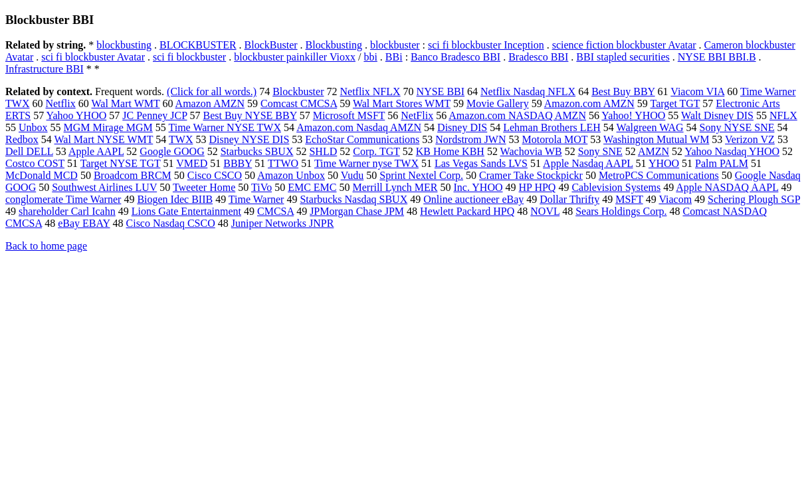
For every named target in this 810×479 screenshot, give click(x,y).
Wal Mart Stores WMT (402, 103)
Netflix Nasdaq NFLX (527, 91)
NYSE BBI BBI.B (717, 57)
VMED (191, 163)
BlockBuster (271, 45)
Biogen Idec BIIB (175, 199)
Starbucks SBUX (257, 151)
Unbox (33, 127)
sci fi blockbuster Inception (486, 45)
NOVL (544, 211)
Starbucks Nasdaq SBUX (353, 199)
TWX (181, 139)
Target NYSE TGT (120, 163)
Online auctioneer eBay (473, 199)
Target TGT (675, 103)
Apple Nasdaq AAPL (588, 163)
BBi (394, 57)
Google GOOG (172, 151)
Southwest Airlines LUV (104, 187)
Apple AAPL (96, 151)
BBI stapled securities (622, 57)
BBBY (237, 163)
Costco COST (34, 163)
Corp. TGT (376, 151)
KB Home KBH (450, 151)
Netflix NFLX (370, 91)
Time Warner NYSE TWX (225, 127)
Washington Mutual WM (656, 139)
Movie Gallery (497, 103)
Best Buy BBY (623, 91)
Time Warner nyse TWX (366, 163)
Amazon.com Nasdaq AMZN (358, 127)
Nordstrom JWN (470, 139)
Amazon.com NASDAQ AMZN (517, 115)
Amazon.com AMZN (589, 103)
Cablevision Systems (615, 187)
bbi (370, 57)
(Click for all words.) (211, 91)
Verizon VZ (750, 139)
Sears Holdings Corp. (620, 211)
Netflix (60, 103)
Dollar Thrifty (569, 199)
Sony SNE (600, 151)
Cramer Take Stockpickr (531, 175)
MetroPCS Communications (659, 175)
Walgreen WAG (650, 127)
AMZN (653, 151)
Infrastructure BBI (44, 69)
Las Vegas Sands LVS (481, 163)
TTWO (283, 163)
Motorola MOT (555, 139)
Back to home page (46, 245)
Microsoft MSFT (349, 115)
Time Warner (256, 199)
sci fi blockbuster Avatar (93, 57)
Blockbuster (298, 91)
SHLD (323, 151)
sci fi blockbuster (189, 57)
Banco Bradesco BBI (455, 57)
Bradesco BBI (538, 57)
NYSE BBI (440, 91)
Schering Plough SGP (754, 199)
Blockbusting (334, 45)
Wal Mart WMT (125, 103)
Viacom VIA (697, 91)
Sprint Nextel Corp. (421, 175)
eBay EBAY (84, 223)
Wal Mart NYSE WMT (103, 139)
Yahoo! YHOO (633, 115)
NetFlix (417, 115)
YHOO (664, 163)
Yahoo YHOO (77, 115)
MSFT (629, 199)
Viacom (675, 199)
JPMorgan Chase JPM (357, 211)
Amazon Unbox (291, 175)
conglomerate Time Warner (63, 199)
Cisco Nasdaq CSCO (170, 223)
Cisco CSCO (214, 175)
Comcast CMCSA (298, 103)
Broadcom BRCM (132, 175)
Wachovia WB (531, 151)
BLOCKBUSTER (198, 45)
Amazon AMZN (210, 103)
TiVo (261, 187)
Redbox (22, 139)
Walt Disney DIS (717, 115)
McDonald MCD (41, 175)
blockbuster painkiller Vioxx (294, 57)
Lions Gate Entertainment (186, 211)
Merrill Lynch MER (394, 187)
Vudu (352, 175)
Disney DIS (462, 127)
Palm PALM (721, 163)
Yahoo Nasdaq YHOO (731, 151)
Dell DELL (29, 151)
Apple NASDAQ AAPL (727, 187)
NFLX (783, 115)
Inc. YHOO (477, 187)
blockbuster (395, 45)
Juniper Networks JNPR (282, 223)
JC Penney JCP (154, 115)
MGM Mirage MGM (108, 127)
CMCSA (275, 211)
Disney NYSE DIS (249, 139)
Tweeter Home (204, 187)
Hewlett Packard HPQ (467, 211)
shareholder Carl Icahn (67, 211)
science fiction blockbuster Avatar (624, 45)
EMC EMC (312, 187)
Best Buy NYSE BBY (249, 115)
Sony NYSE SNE (737, 127)
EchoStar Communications (362, 139)
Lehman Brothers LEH (552, 127)
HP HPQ (537, 187)
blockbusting (124, 45)
